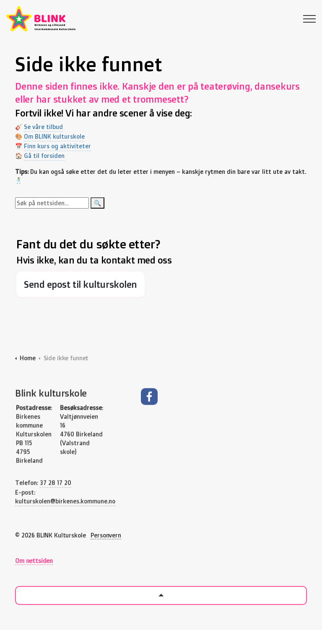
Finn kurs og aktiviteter (60, 146)
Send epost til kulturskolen (80, 284)
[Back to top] (161, 595)
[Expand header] (309, 19)
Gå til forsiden (47, 155)
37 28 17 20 (55, 502)
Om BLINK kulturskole (57, 136)
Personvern (106, 535)
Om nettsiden (34, 560)
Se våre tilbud (46, 126)
